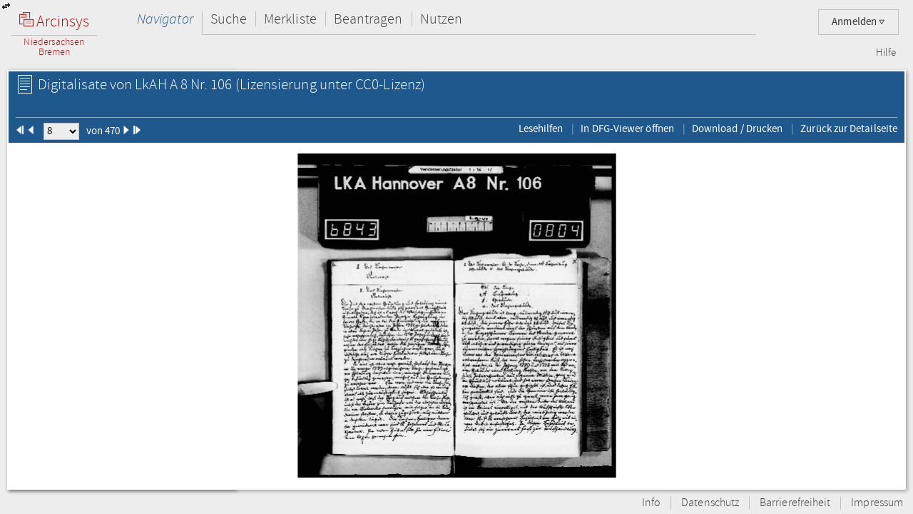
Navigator (165, 19)
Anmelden (858, 22)
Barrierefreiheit (795, 503)
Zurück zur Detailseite (848, 128)
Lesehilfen (541, 128)
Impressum (877, 503)
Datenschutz (710, 503)
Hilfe (886, 52)
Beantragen (368, 19)
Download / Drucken (737, 128)
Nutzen (441, 19)
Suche (228, 19)
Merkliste (290, 19)
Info (651, 503)
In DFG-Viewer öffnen (627, 128)
